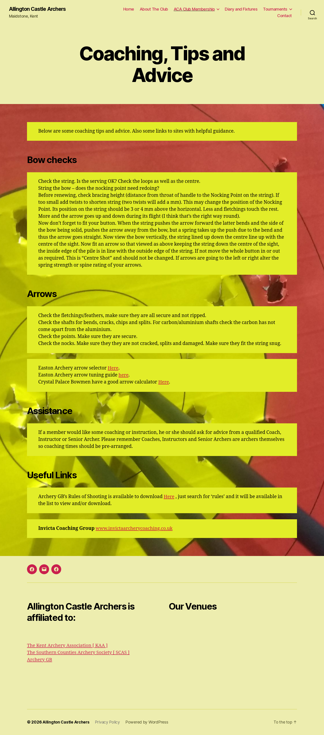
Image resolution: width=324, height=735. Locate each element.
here (124, 375)
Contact (284, 16)
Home (128, 9)
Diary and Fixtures (241, 9)
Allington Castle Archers (38, 9)
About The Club (154, 9)
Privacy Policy (108, 722)
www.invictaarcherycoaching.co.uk (135, 529)
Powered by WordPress (148, 722)
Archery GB (40, 660)
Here (113, 368)
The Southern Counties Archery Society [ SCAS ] (80, 653)
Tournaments (275, 9)
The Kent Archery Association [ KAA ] (68, 645)
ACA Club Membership (194, 9)
